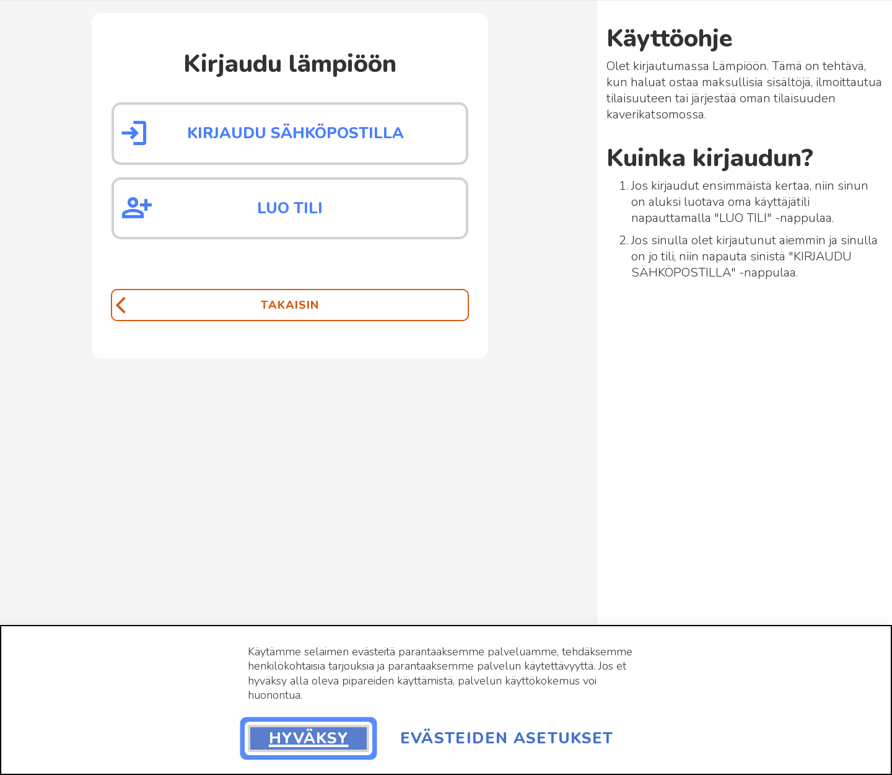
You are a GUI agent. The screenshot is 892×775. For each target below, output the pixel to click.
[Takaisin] (290, 305)
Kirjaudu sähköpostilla (295, 133)
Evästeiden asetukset (507, 738)
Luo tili (290, 208)
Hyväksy (308, 738)
